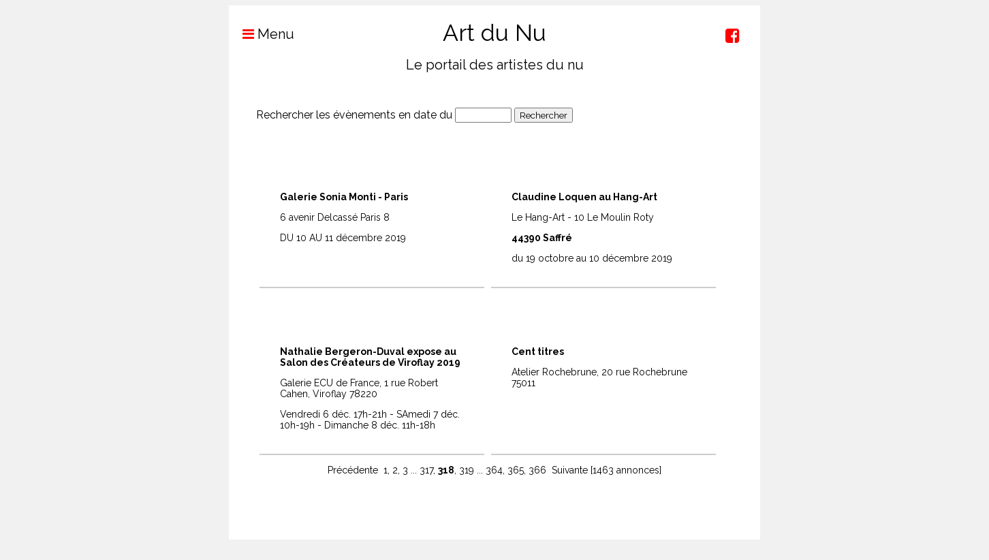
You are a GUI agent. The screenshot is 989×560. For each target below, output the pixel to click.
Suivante (570, 470)
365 (515, 470)
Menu (261, 34)
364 (494, 470)
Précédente (353, 470)
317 (426, 470)
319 (466, 470)
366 (537, 470)
